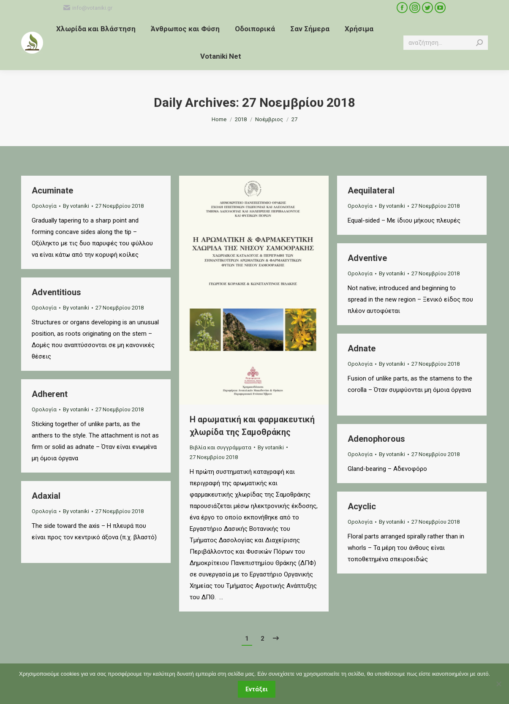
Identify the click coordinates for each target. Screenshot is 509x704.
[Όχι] (498, 684)
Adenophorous (376, 439)
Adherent (50, 394)
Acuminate (52, 190)
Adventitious (56, 292)
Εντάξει (256, 689)
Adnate (362, 348)
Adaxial (46, 496)
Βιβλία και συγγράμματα (220, 447)
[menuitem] (95, 29)
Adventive (367, 258)
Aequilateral (371, 190)
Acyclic (362, 506)
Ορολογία (44, 206)
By (76, 206)
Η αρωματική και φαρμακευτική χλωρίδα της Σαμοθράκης (252, 425)
